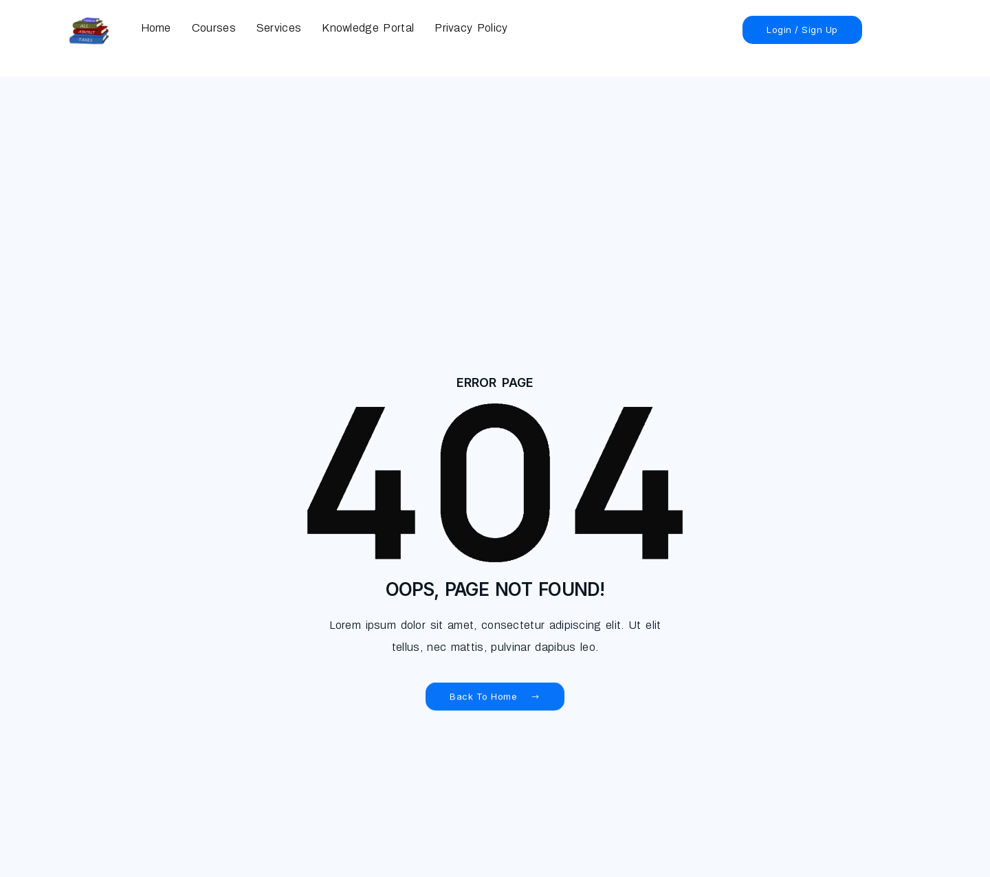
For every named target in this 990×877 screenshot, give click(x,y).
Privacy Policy (470, 28)
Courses (214, 28)
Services (278, 28)
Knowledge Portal (368, 28)
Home (156, 28)
